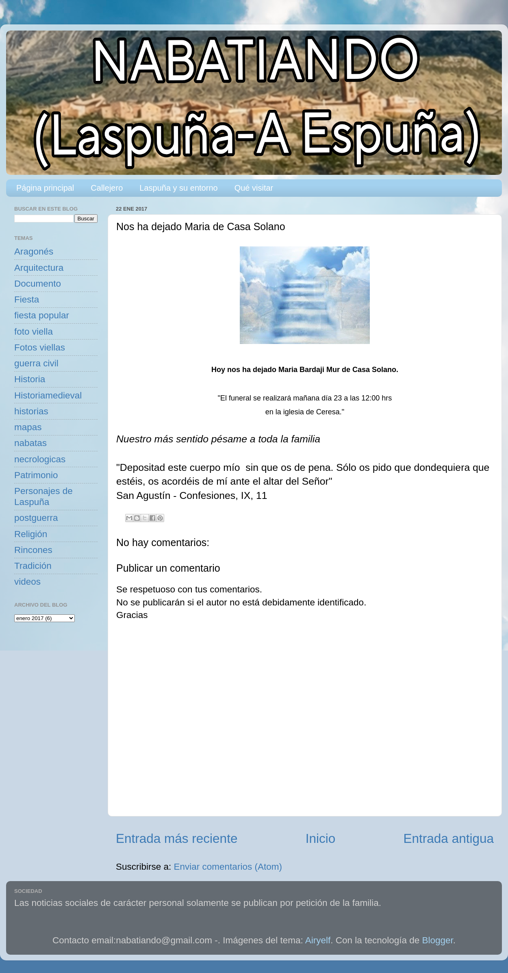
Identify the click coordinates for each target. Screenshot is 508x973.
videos (27, 582)
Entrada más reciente (176, 838)
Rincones (33, 550)
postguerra (36, 518)
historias (31, 411)
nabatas (30, 443)
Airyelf (318, 940)
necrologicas (39, 459)
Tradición (33, 566)
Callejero (107, 187)
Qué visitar (254, 187)
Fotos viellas (39, 347)
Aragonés (33, 251)
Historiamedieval (48, 395)
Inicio (321, 838)
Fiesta (26, 299)
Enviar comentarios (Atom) (228, 867)
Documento (37, 284)
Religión (30, 534)
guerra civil (36, 363)
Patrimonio (36, 475)
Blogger (437, 940)
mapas (28, 427)
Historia (29, 379)
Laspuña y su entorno (178, 187)
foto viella (33, 332)
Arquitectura (38, 268)
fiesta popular (41, 315)
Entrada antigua (449, 838)
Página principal (45, 187)
